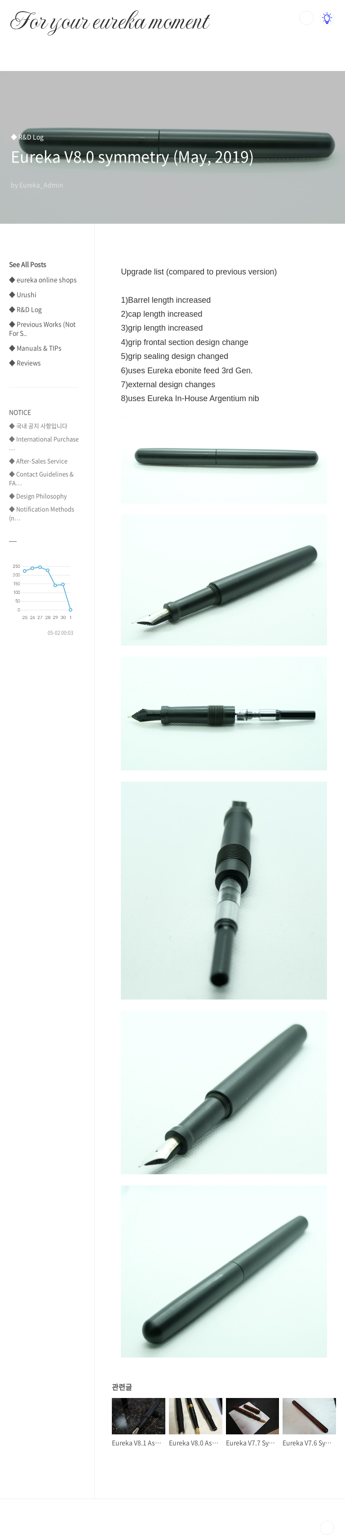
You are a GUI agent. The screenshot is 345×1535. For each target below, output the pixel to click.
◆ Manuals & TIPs (35, 347)
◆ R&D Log (25, 309)
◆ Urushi (22, 294)
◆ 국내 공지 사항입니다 (38, 425)
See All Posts (27, 264)
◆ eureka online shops (43, 279)
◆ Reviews (25, 362)
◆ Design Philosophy (38, 495)
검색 (306, 18)
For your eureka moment (109, 16)
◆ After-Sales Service (38, 460)
